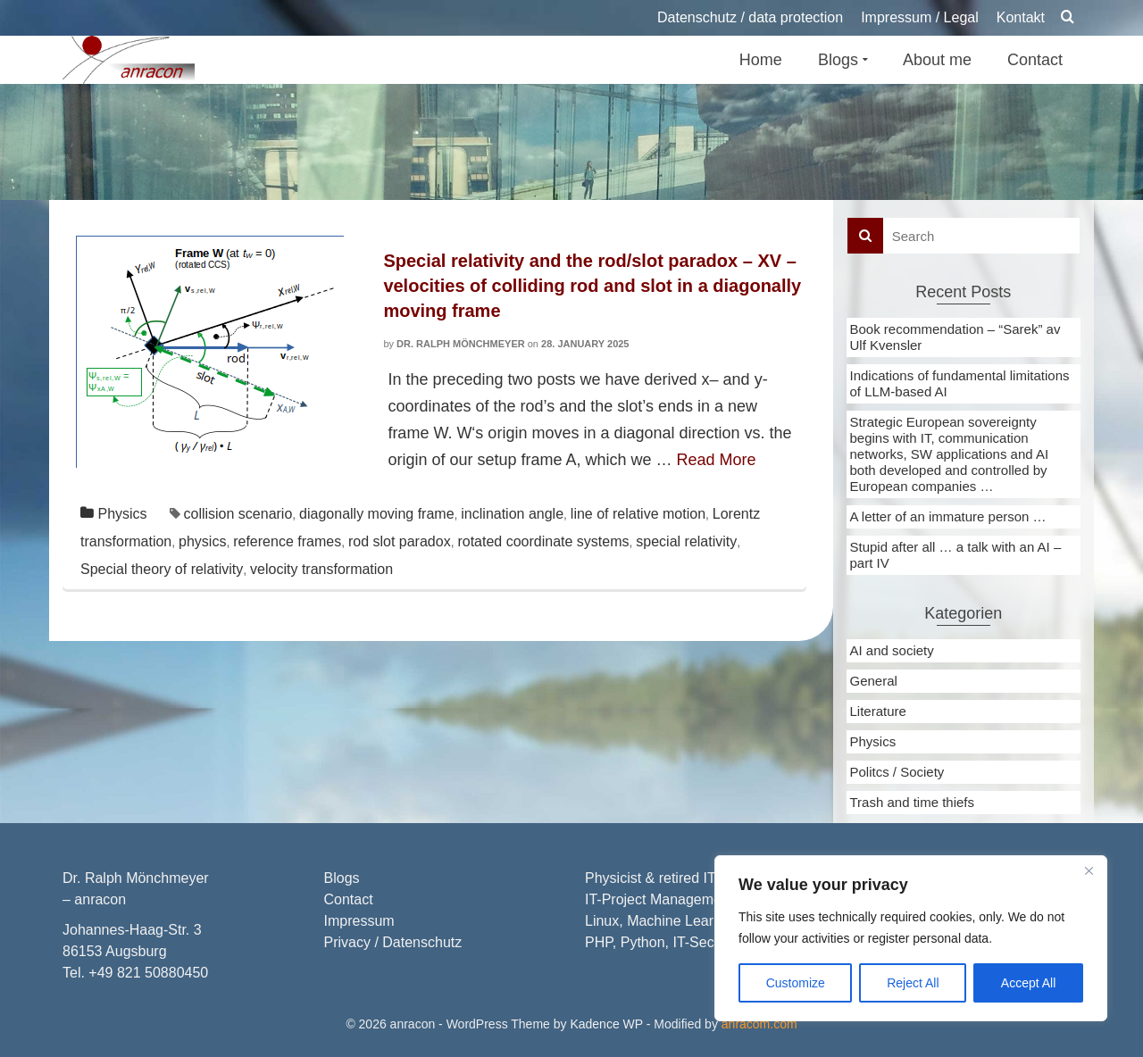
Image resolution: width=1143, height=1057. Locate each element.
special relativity (686, 541)
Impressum (359, 920)
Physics (121, 513)
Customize (795, 983)
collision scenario (237, 513)
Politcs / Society (897, 771)
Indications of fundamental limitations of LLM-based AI (960, 383)
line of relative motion (638, 513)
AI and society (892, 650)
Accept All (1028, 983)
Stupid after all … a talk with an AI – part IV (956, 554)
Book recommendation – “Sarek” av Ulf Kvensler (955, 337)
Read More (716, 460)
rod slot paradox (399, 541)
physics (202, 541)
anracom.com (759, 1024)
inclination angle (512, 513)
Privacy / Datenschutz (393, 942)
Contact (348, 899)
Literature (878, 711)
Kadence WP (606, 1024)
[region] (910, 938)
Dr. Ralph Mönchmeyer (460, 343)
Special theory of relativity (161, 569)
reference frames (287, 541)
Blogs (342, 878)
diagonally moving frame (376, 513)
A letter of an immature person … (948, 516)
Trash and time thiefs (912, 802)
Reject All (913, 983)
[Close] (1088, 870)
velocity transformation (321, 569)
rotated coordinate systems (543, 541)
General (873, 680)
